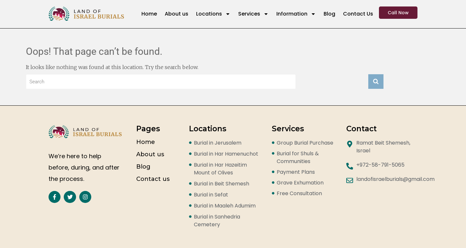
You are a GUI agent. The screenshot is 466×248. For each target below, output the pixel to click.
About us (176, 14)
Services (253, 14)
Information (296, 14)
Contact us (153, 179)
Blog (329, 14)
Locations (213, 14)
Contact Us (358, 14)
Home (149, 14)
